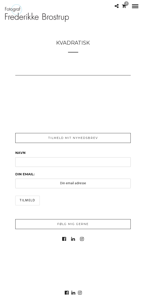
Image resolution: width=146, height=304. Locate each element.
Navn (20, 153)
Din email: (25, 174)
